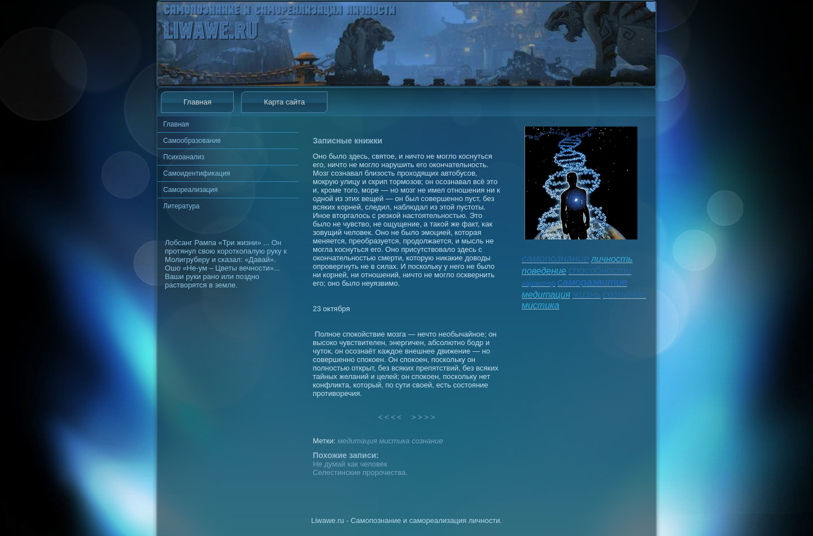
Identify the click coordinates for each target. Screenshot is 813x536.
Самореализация (190, 190)
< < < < (390, 417)
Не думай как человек (350, 464)
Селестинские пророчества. (360, 472)
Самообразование (192, 141)
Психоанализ (183, 157)
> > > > (423, 417)
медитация (357, 441)
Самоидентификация (196, 173)
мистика (394, 441)
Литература (181, 206)
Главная (197, 102)
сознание (427, 441)
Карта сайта (284, 102)
